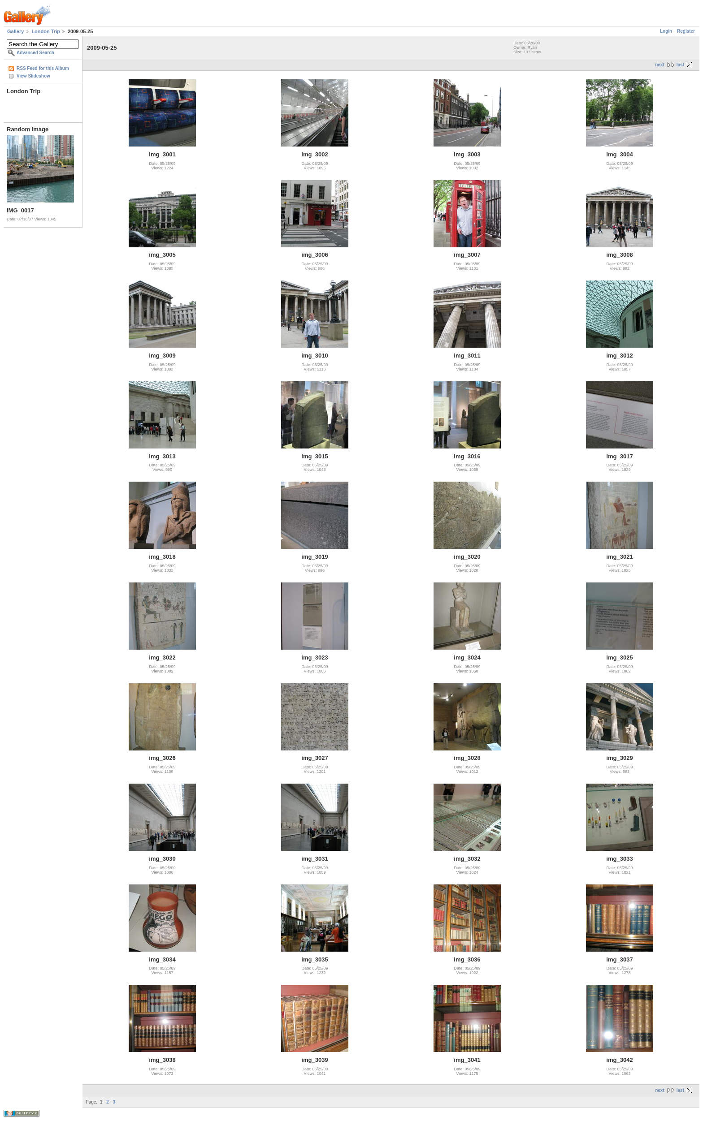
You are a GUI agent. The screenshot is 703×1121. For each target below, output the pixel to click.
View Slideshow (33, 75)
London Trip (45, 31)
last (680, 64)
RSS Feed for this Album (43, 68)
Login (666, 31)
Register (686, 31)
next (659, 64)
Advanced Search (35, 52)
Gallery (15, 31)
